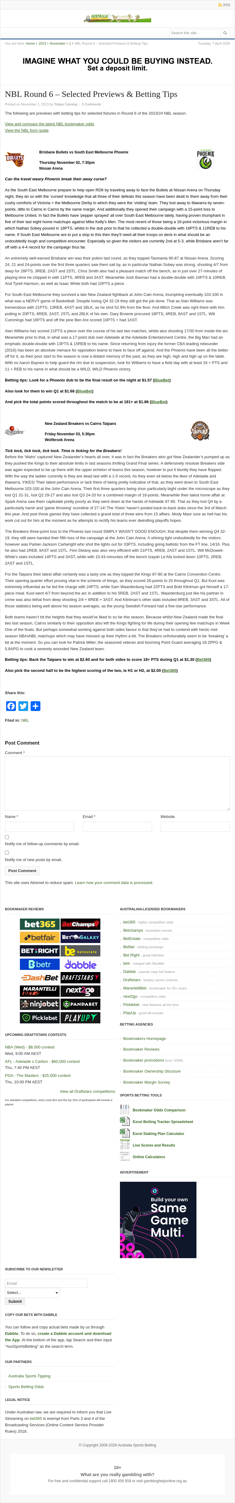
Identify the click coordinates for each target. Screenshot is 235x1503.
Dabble (129, 971)
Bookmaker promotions (143, 1060)
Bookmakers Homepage (144, 1038)
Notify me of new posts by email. (33, 859)
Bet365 (203, 659)
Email (89, 816)
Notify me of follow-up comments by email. (42, 844)
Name (11, 816)
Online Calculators (149, 1157)
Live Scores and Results (154, 1145)
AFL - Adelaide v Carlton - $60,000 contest (42, 1061)
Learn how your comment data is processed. (114, 882)
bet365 (129, 922)
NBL (25, 720)
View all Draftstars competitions (87, 1091)
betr (126, 963)
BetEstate (131, 938)
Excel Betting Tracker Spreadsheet (163, 1122)
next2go (130, 996)
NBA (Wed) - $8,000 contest (29, 1047)
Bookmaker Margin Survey (146, 1082)
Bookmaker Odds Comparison (159, 1110)
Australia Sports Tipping (29, 1376)
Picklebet (131, 1004)
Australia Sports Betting (137, 1445)
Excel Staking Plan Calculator (159, 1134)
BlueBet (161, 380)
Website (168, 816)
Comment (15, 752)
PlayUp (129, 1013)
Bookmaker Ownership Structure (152, 1071)
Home (30, 43)
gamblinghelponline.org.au (165, 1481)
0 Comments (91, 104)
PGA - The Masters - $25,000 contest (37, 1075)
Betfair (129, 947)
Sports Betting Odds (26, 1386)
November (57, 43)
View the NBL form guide (27, 130)
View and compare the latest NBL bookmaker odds (49, 124)
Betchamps (133, 930)
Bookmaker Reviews (141, 1049)
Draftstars (131, 980)
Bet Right (131, 955)
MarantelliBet (135, 988)
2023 (42, 43)
